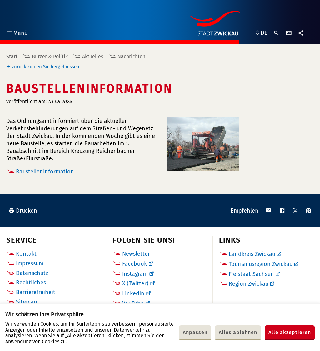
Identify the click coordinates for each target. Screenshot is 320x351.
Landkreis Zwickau (252, 254)
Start (12, 56)
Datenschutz (32, 273)
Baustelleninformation (45, 171)
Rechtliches (31, 282)
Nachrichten (131, 56)
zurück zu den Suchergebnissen (45, 66)
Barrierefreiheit (35, 292)
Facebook (134, 263)
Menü (17, 34)
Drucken (23, 210)
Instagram (135, 273)
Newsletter (136, 253)
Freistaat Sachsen (251, 274)
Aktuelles (92, 56)
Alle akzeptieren (289, 332)
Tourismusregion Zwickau (260, 264)
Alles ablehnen (238, 332)
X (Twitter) (135, 283)
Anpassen (195, 332)
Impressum (29, 263)
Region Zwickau (248, 283)
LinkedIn (133, 293)
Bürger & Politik (50, 56)
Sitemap (26, 301)
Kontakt (26, 253)
